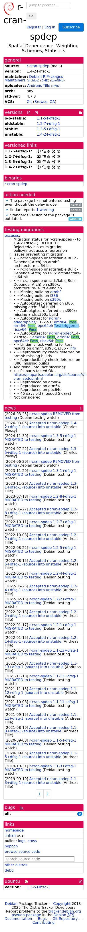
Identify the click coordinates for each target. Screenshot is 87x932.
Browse (40, 102)
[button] (7, 200)
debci (9, 870)
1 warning (45, 210)
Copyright (62, 904)
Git (29, 102)
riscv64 (20, 329)
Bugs (42, 919)
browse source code (22, 851)
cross (32, 841)
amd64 (60, 322)
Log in (50, 27)
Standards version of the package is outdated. (43, 217)
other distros (16, 865)
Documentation (18, 919)
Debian (11, 904)
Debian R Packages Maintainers (34, 79)
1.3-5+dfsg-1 (48, 129)
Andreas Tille (38, 85)
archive (33, 80)
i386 (54, 296)
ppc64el (45, 326)
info (72, 348)
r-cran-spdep (38, 66)
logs (21, 841)
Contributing (43, 922)
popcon (11, 846)
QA (52, 102)
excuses (12, 235)
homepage (14, 830)
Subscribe (71, 27)
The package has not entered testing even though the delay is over (43, 203)
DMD (44, 80)
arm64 (19, 326)
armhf (55, 292)
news (10, 408)
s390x (55, 299)
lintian (10, 835)
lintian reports (43, 210)
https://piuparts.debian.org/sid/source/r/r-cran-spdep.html (50, 377)
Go (31, 16)
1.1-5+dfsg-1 (48, 118)
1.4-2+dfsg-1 (48, 134)
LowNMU (57, 80)
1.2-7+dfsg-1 (48, 124)
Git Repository (65, 919)
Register (33, 27)
